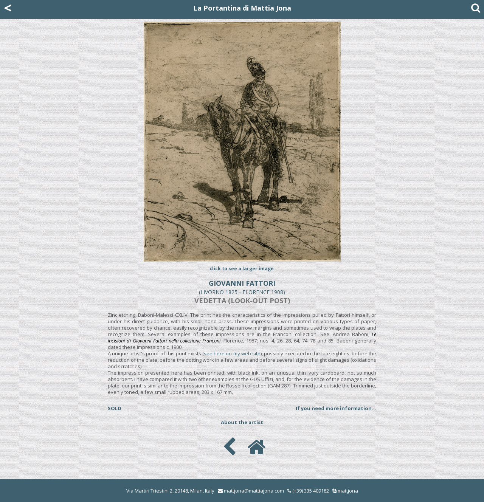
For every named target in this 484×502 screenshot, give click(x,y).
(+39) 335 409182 (308, 490)
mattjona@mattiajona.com (254, 490)
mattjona (348, 490)
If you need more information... (336, 408)
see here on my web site (232, 353)
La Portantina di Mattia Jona (242, 7)
